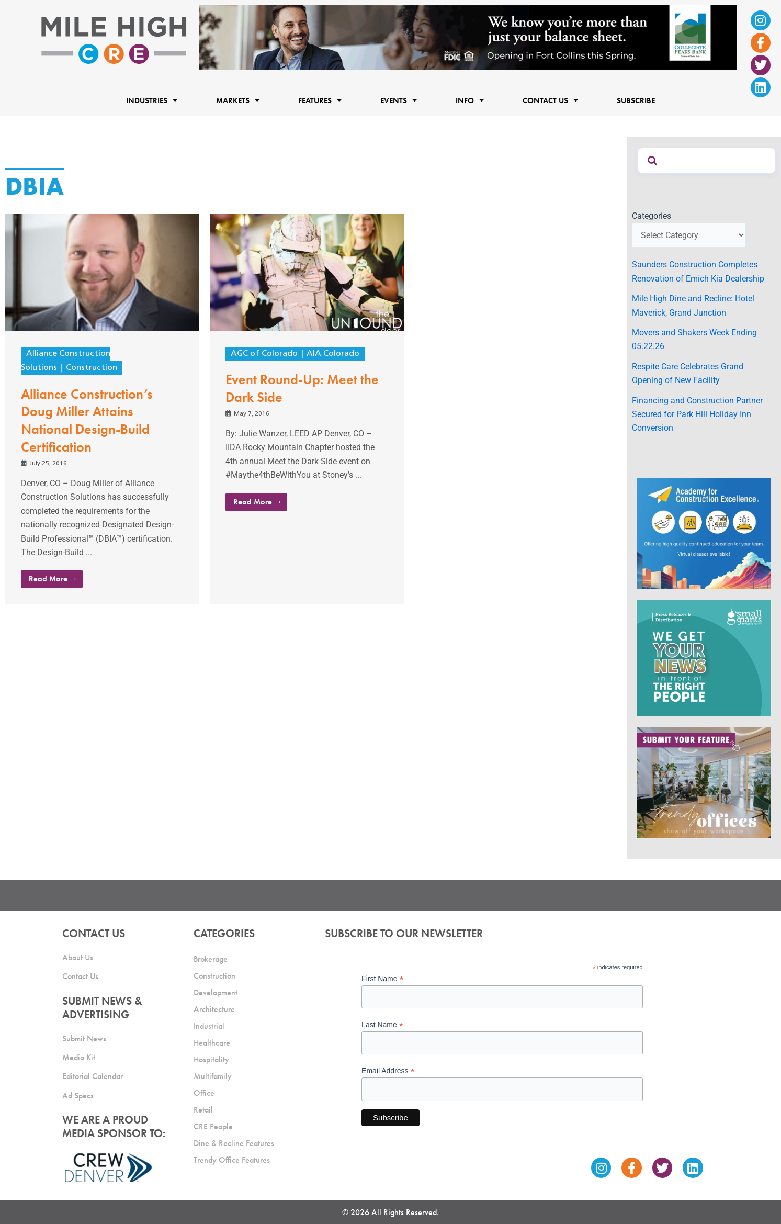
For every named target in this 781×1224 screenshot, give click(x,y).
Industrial (209, 1025)
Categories (651, 216)
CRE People (213, 1126)
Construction (91, 368)
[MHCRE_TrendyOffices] (704, 782)
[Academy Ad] (704, 533)
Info (470, 101)
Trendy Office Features (232, 1159)
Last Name (382, 1025)
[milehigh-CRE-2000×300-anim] (468, 37)
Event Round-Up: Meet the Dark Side (302, 388)
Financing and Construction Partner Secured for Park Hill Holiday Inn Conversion (697, 414)
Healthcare (212, 1042)
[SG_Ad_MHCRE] (704, 657)
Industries (151, 101)
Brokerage (211, 958)
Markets (237, 101)
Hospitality (211, 1059)
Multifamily (213, 1076)
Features (320, 101)
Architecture (214, 1009)
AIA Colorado (333, 354)
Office (204, 1092)
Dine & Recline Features (234, 1143)
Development (215, 992)
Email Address (388, 1071)
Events (398, 101)
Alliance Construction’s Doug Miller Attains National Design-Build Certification (87, 420)
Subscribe (636, 100)
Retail (203, 1109)
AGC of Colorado (264, 354)
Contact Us (550, 101)
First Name (382, 979)
